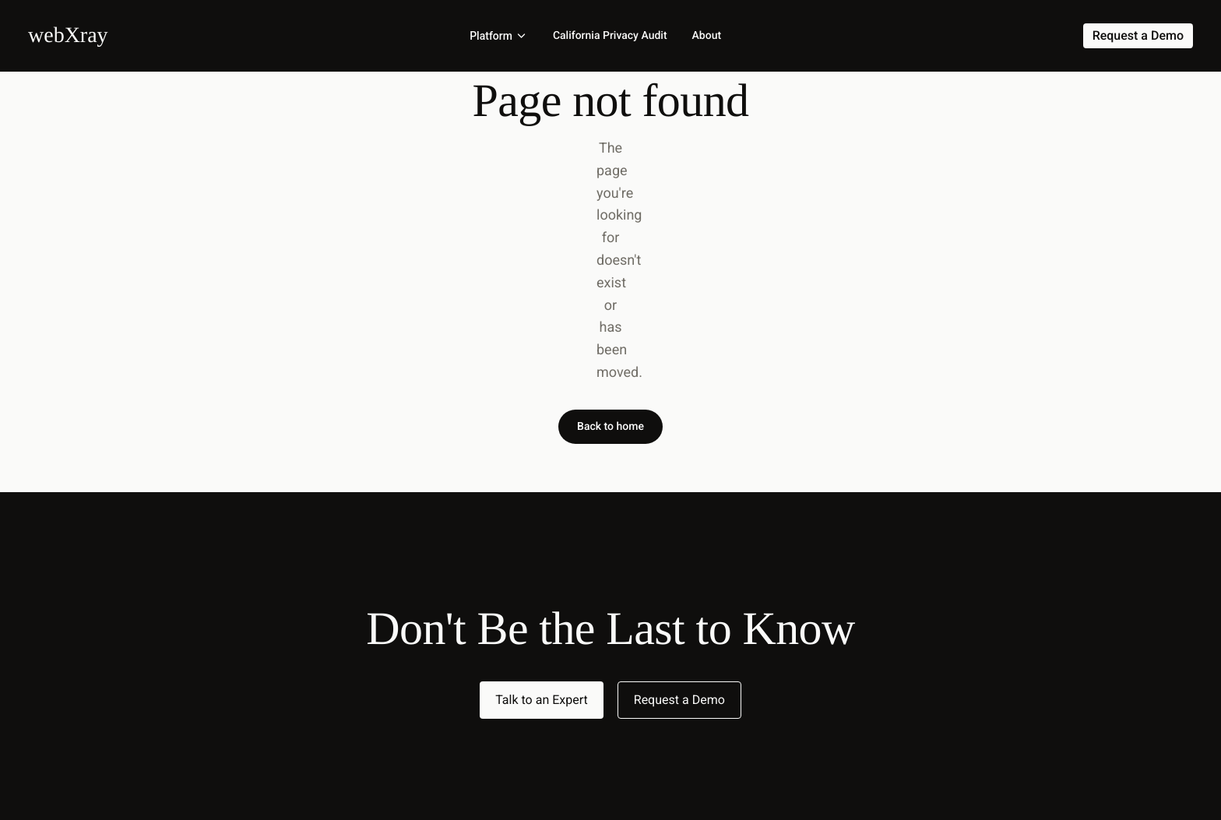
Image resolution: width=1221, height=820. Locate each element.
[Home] (68, 35)
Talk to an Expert (541, 699)
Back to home (610, 427)
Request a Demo (679, 699)
